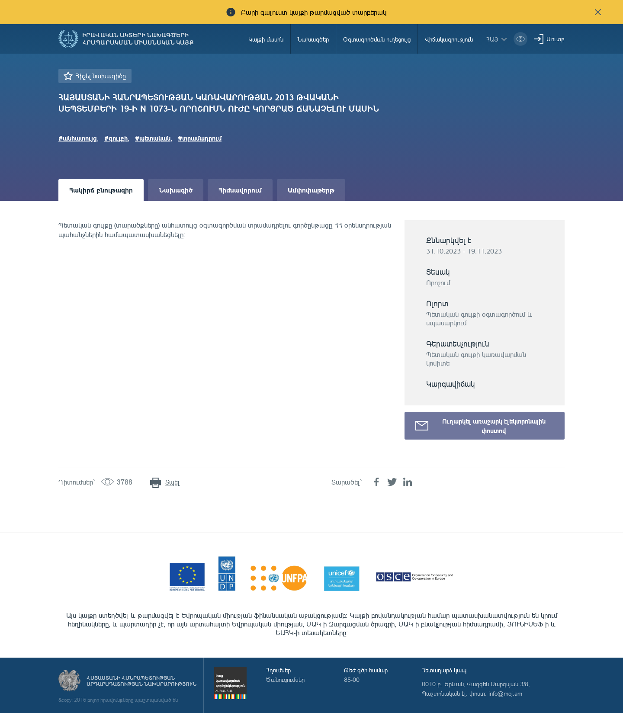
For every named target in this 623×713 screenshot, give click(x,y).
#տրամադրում (200, 138)
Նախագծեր (313, 39)
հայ (492, 39)
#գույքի (116, 138)
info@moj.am (505, 693)
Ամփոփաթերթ (311, 189)
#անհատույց (77, 138)
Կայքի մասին (265, 39)
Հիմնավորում (240, 189)
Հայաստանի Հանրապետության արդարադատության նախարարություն (141, 681)
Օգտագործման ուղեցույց (377, 39)
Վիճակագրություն (449, 39)
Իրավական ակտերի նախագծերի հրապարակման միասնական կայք (138, 39)
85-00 (352, 679)
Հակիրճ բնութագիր (101, 189)
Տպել (172, 482)
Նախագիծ (176, 189)
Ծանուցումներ (285, 679)
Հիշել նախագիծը (101, 76)
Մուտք (555, 38)
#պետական (152, 138)
